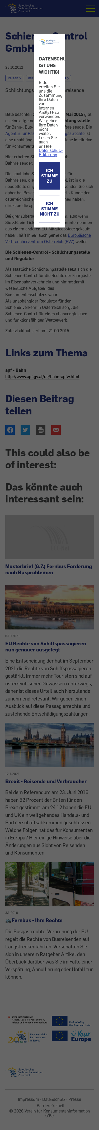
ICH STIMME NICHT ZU (49, 209)
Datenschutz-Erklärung (51, 152)
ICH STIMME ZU (49, 176)
